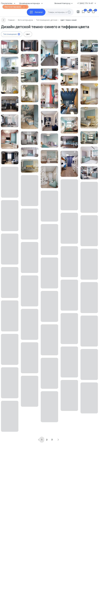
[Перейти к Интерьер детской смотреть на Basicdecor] (49, 53)
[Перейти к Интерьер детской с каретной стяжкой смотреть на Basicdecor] (29, 152)
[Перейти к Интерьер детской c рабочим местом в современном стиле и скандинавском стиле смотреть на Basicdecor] (9, 65)
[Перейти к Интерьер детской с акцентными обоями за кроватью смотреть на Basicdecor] (29, 45)
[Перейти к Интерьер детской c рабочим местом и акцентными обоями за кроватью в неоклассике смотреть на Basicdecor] (89, 46)
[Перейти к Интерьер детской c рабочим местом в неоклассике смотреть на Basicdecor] (9, 47)
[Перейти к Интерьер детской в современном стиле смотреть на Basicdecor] (29, 75)
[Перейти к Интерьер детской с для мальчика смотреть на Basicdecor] (69, 63)
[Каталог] (36, 12)
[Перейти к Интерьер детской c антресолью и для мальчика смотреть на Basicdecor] (69, 142)
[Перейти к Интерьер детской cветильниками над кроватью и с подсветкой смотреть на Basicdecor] (9, 85)
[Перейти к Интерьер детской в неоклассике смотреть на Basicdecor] (49, 140)
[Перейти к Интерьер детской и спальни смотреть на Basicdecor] (29, 166)
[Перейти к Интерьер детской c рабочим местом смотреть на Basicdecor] (69, 79)
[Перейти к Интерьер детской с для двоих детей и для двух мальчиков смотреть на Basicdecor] (69, 164)
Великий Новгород (64, 3)
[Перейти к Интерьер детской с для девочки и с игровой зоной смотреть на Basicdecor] (9, 139)
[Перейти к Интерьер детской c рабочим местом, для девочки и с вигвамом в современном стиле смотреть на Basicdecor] (29, 60)
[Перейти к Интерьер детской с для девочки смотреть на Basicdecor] (89, 172)
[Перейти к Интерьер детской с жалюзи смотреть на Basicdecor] (69, 125)
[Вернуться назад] (3, 20)
